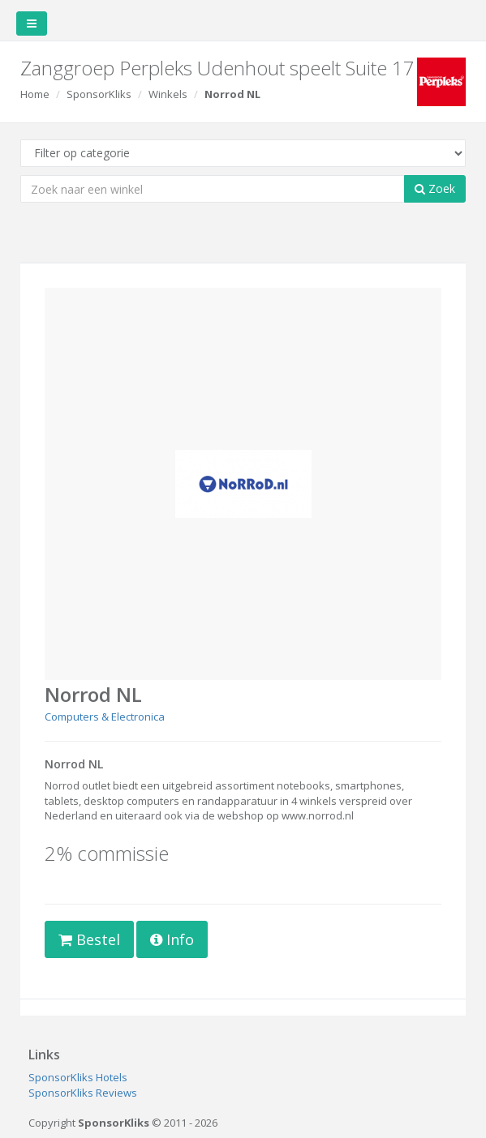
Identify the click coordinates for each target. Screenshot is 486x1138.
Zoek (435, 188)
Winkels (167, 94)
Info (172, 939)
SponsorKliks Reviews (82, 1092)
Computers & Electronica (105, 716)
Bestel (89, 939)
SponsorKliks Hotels (77, 1077)
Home (34, 94)
